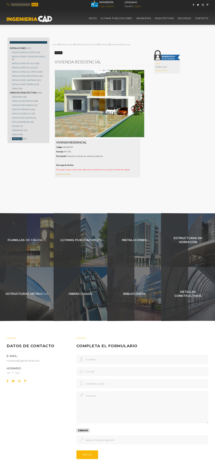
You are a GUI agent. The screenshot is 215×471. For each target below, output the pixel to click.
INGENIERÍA (143, 18)
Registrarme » (162, 70)
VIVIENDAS (17, 138)
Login (102, 6)
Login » (159, 63)
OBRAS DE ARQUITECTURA (23, 93)
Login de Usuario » (63, 174)
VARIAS (15, 89)
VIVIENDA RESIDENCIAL (120, 44)
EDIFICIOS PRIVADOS (21, 109)
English (137, 6)
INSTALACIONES (18, 48)
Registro (110, 6)
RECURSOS (184, 18)
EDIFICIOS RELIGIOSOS (22, 118)
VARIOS (15, 135)
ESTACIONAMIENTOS (21, 122)
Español (129, 6)
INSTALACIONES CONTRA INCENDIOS (29, 57)
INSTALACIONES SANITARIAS (24, 80)
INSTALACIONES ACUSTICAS (24, 52)
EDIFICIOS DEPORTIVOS (23, 101)
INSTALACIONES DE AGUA (23, 63)
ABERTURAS (17, 97)
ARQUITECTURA (164, 18)
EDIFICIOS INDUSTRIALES (23, 105)
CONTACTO (201, 18)
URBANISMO (17, 130)
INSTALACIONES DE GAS (23, 68)
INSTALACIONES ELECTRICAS (25, 72)
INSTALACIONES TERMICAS (24, 84)
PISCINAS (16, 126)
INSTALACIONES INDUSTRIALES (26, 76)
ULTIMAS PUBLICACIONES (116, 18)
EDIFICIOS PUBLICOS (21, 114)
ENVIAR (87, 454)
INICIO (93, 18)
